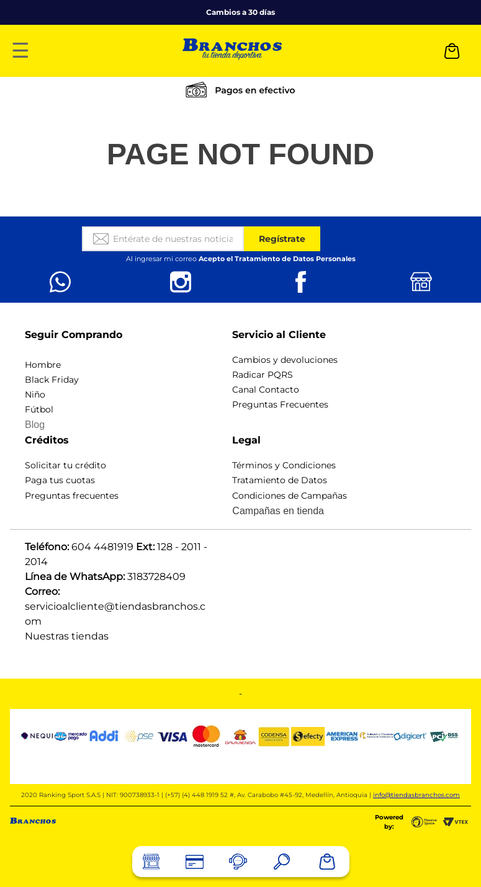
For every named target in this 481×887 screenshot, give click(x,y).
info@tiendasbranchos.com (416, 795)
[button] (282, 862)
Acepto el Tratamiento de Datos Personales (277, 258)
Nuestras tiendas (67, 636)
